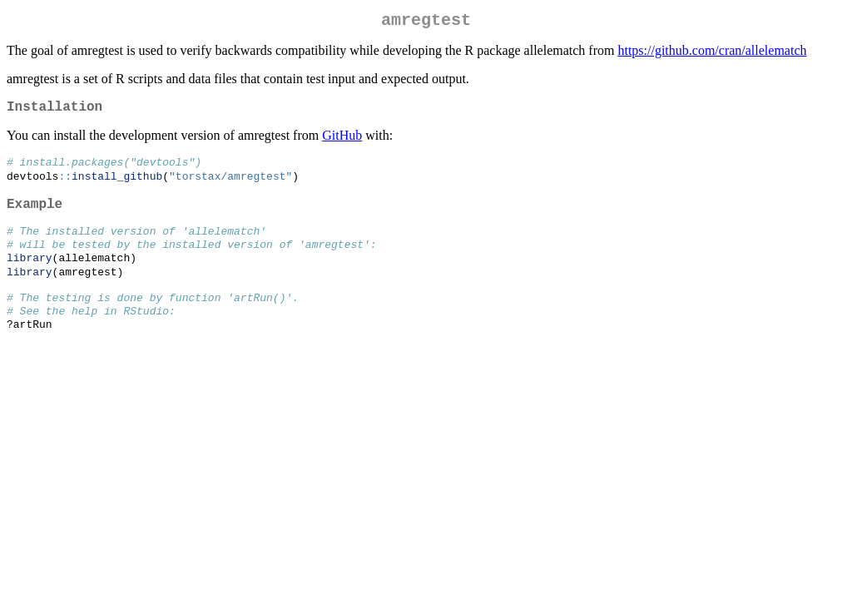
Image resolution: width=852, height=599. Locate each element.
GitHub (342, 142)
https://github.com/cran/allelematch (711, 54)
